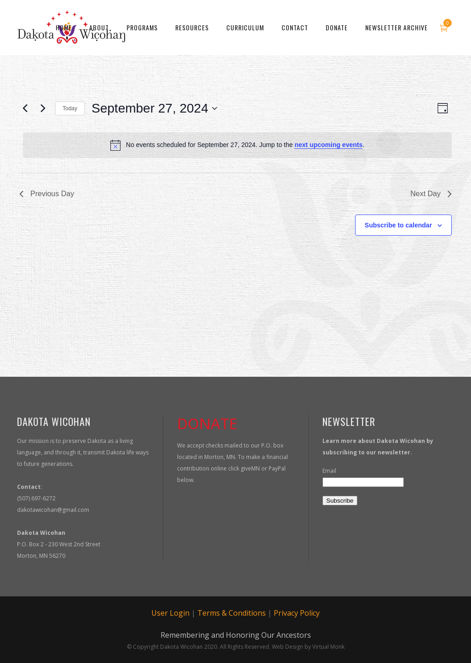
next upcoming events (328, 144)
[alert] (237, 145)
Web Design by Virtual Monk (308, 647)
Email (329, 471)
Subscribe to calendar (398, 225)
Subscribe (339, 500)
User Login (170, 613)
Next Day (431, 194)
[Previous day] (24, 108)
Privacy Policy (297, 613)
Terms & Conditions (231, 613)
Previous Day (46, 194)
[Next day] (42, 108)
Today (70, 108)
